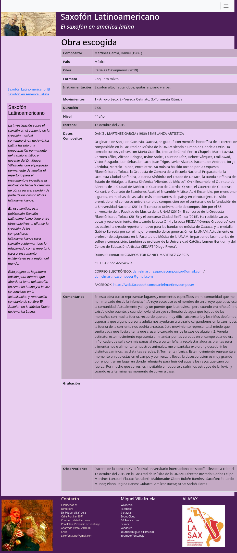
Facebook (126, 509)
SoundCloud (128, 516)
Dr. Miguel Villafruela (73, 512)
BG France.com (130, 520)
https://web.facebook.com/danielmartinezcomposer (153, 284)
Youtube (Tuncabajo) (133, 535)
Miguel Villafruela (138, 499)
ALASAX (190, 499)
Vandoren (126, 528)
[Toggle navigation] (226, 6)
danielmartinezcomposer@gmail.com (124, 276)
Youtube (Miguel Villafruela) (137, 532)
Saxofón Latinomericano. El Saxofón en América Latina (29, 92)
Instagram (127, 512)
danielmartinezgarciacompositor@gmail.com (168, 271)
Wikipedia (126, 505)
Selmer (125, 524)
